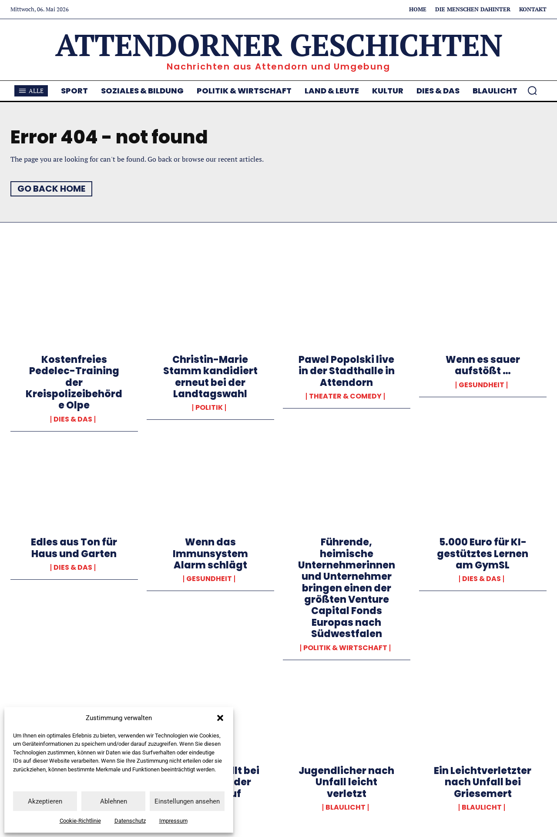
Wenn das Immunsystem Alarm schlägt (210, 553)
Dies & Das (73, 419)
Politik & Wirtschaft (345, 647)
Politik (209, 407)
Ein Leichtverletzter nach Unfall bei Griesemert (482, 782)
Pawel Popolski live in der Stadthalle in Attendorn (347, 371)
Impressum (173, 820)
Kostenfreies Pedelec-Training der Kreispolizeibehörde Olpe (74, 382)
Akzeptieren (45, 801)
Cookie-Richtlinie (80, 820)
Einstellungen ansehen (187, 801)
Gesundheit (481, 385)
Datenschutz (130, 820)
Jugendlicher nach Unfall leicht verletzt (346, 782)
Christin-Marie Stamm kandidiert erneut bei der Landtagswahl (210, 377)
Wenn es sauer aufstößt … (483, 365)
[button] (220, 718)
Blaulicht (345, 807)
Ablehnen (113, 801)
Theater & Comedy (345, 396)
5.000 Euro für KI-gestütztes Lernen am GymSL (482, 553)
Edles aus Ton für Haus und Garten (74, 547)
